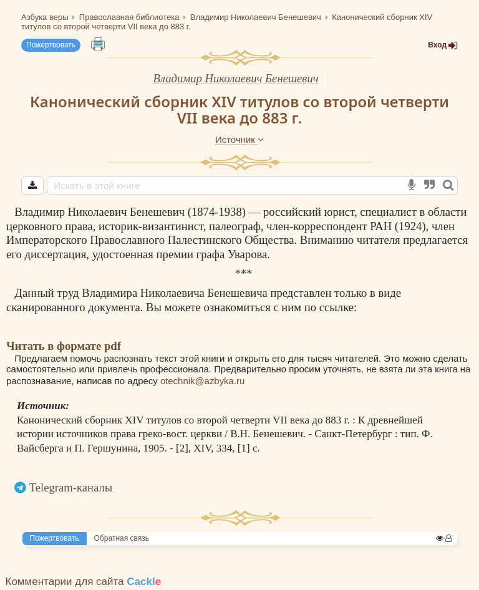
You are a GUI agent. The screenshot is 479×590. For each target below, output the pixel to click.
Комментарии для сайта (84, 582)
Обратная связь (121, 538)
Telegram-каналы (71, 487)
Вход (443, 45)
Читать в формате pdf (63, 345)
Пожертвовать (50, 45)
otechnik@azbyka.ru (202, 380)
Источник (239, 139)
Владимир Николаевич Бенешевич (235, 78)
